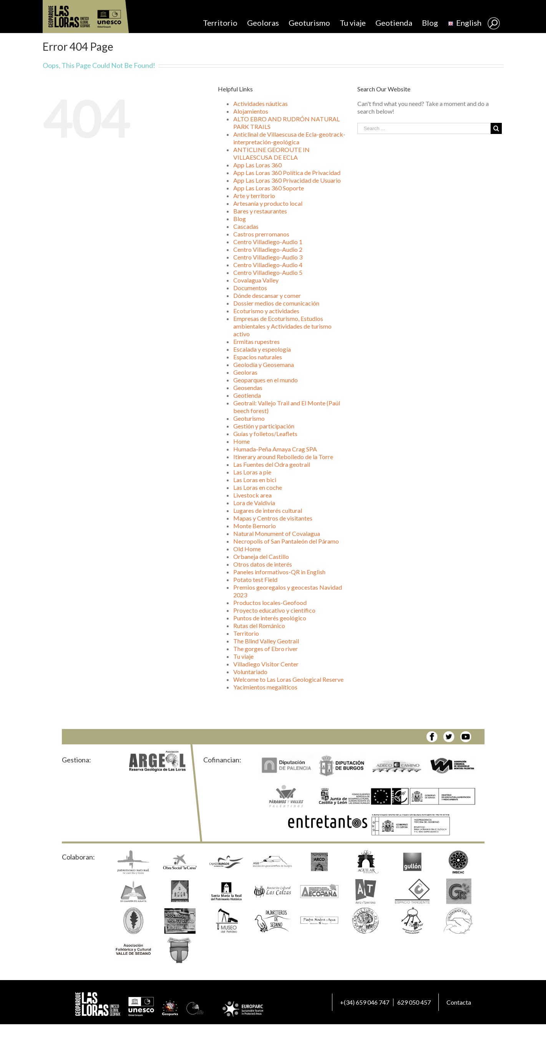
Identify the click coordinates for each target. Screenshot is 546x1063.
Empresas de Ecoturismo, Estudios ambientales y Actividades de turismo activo (282, 326)
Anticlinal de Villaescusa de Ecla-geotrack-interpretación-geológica (289, 138)
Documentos (250, 287)
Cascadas (246, 226)
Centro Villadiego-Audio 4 (267, 264)
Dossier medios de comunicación (276, 303)
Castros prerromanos (261, 234)
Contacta (458, 1002)
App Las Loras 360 (257, 165)
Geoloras (245, 372)
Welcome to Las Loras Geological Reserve (288, 679)
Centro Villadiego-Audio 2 (267, 249)
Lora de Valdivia (254, 502)
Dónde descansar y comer (267, 295)
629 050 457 (414, 1002)
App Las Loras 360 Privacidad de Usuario (287, 180)
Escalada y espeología (262, 349)
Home (241, 441)
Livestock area (252, 495)
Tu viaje (243, 656)
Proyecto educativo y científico (274, 610)
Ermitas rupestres (256, 341)
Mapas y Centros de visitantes (272, 518)
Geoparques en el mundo (265, 380)
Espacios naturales (257, 356)
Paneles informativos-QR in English (279, 571)
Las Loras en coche (257, 487)
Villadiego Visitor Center (266, 664)
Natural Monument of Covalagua (276, 533)
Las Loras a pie (252, 472)
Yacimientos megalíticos (265, 687)
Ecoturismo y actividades (266, 310)
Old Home (247, 548)
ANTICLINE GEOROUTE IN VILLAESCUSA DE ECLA (271, 153)
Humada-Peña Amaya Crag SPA (275, 449)
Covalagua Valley (256, 280)
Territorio (246, 633)
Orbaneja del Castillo (261, 556)
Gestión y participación (263, 426)
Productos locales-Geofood (270, 602)
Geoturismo (249, 418)
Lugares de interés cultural (267, 510)
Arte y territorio (254, 195)
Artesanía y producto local (267, 203)
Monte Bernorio (254, 525)
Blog (239, 218)
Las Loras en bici (254, 479)
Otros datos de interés (262, 564)
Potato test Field (255, 579)
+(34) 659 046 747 (364, 1002)
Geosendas (247, 387)
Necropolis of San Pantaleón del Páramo (286, 541)
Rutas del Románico (259, 625)
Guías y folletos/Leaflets (265, 433)
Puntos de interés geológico (269, 618)
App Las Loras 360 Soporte (268, 188)
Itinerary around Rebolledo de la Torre (283, 456)
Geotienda (247, 395)
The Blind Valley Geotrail (266, 641)
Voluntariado (250, 671)
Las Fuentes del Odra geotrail (271, 464)
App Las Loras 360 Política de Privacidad (286, 172)
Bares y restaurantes (260, 211)
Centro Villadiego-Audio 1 (267, 241)
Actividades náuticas (260, 103)
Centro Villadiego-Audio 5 (267, 272)
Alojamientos (250, 111)
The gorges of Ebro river (265, 648)
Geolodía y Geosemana (263, 364)
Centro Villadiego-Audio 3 (267, 257)
